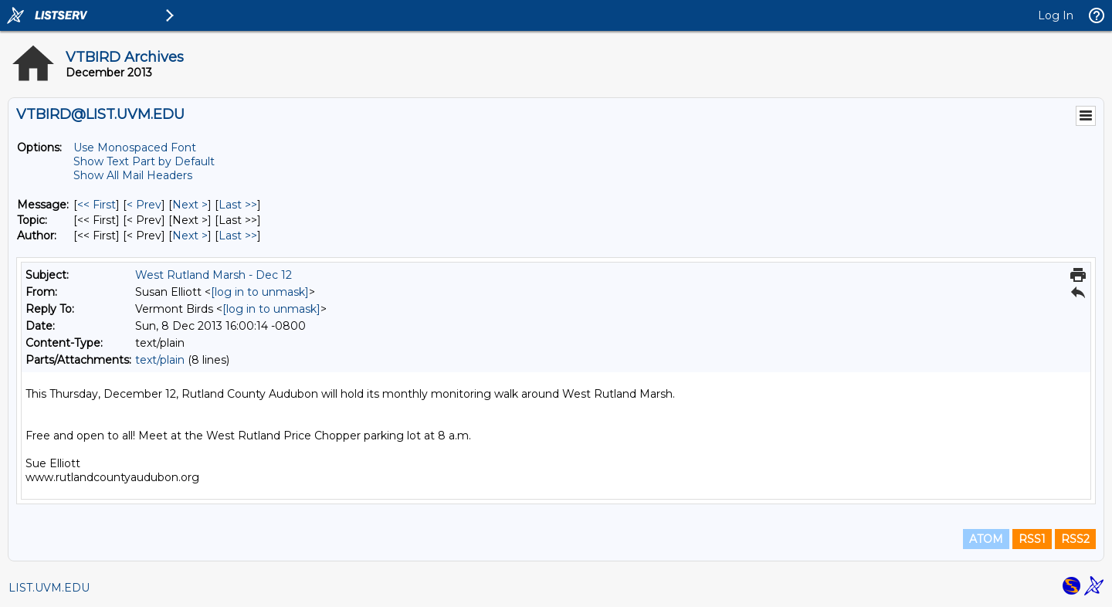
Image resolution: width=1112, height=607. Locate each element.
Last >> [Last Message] (238, 205)
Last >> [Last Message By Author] (238, 235)
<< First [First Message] (96, 205)
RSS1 (1032, 539)
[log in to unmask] (260, 292)
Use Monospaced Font (134, 147)
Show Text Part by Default (144, 161)
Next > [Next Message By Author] (190, 235)
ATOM (986, 539)
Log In (1055, 15)
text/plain (160, 360)
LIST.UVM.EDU (49, 588)
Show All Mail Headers (132, 175)
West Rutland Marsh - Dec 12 (213, 275)
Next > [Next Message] (190, 205)
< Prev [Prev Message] (144, 205)
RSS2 (1075, 539)
